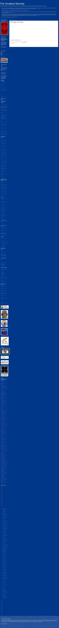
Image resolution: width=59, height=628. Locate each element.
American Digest (3, 391)
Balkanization (2, 213)
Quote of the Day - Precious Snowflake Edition (4, 521)
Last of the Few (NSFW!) (4, 425)
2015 (2, 494)
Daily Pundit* (2, 407)
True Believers (2, 250)
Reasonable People (3, 253)
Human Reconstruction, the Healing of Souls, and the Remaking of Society (4, 187)
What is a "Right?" (3, 82)
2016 (2, 493)
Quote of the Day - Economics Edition (4, 523)
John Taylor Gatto (3, 423)
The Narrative (2, 240)
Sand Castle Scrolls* (3, 442)
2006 (2, 610)
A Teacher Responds (3, 211)
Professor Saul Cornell (3, 75)
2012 (2, 498)
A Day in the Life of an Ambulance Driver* (3, 385)
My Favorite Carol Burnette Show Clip (5, 544)
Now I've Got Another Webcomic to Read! (5, 578)
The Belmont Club (3, 454)
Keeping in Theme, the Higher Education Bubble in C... (4, 575)
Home (34, 48)
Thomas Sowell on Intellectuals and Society (4, 566)
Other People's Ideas (4, 46)
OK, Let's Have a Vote (3, 177)
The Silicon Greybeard (3, 465)
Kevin (2, 53)
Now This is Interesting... (4, 537)
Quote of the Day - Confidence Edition (4, 527)
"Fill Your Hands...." (4, 589)
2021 (2, 487)
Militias (2, 120)
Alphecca (2, 390)
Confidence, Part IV (3, 195)
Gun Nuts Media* (3, 414)
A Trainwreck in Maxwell (4, 387)
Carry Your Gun (4, 594)
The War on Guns (3, 473)
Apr (2, 599)
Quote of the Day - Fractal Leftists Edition (4, 509)
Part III (1, 93)
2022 (2, 486)
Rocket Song (2, 440)
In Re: (2, 265)
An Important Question (3, 232)
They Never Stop (4, 244)
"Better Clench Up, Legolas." (4, 580)
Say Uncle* (2, 443)
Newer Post (11, 48)
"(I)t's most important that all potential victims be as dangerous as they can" (4, 110)
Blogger (31, 626)
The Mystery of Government (4, 155)
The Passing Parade (3, 464)
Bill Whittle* (2, 395)
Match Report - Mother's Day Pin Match (4, 558)
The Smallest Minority (12, 3)
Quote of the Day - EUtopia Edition (4, 531)
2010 (2, 605)
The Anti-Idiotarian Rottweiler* (3, 453)
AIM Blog (2, 389)
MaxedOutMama (39, 8)
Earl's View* (2, 409)
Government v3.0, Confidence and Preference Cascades (4, 303)
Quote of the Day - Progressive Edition (5, 546)
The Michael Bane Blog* (4, 463)
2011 (2, 604)
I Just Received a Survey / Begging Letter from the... (4, 573)
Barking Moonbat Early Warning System (3, 394)
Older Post (56, 48)
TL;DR (1, 300)
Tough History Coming (3, 256)
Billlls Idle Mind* (3, 396)
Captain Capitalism (3, 400)
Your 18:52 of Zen (4, 538)
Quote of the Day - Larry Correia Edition (4, 570)
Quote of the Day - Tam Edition (4, 564)
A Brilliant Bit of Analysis (4, 191)
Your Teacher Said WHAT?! (4, 553)
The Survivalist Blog (3, 466)
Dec (2, 499)
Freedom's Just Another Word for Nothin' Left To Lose (4, 298)
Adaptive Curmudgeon (3, 388)
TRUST (2, 129)
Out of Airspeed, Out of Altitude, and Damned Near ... (4, 514)
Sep (2, 502)
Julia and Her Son (4, 560)
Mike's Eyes (2, 427)
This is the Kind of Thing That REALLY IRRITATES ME (4, 278)
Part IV (2, 94)
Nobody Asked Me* (3, 430)
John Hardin (3, 52)
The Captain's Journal (3, 455)
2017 (2, 492)
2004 (2, 612)
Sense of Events (3, 444)
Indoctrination (2, 206)
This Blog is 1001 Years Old (4, 555)
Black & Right (2, 397)
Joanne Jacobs (3, 422)
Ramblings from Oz (3, 439)
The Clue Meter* (3, 456)
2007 (2, 609)
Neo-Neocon (2, 429)
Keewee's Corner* (3, 424)
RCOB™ (2, 203)
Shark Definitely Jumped (4, 542)
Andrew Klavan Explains (4, 562)
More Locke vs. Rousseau (4, 192)
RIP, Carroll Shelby (4, 559)
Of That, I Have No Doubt (4, 282)
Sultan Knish (38, 15)
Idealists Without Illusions (4, 174)
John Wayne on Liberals (4, 588)
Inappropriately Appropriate (4, 511)
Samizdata (2, 441)
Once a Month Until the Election (4, 517)
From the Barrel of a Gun (4, 412)
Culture (2, 259)
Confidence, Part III (3, 194)
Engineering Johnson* (3, 411)
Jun (2, 506)
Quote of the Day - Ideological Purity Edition (4, 540)
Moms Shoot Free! (4, 585)
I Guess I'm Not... (4, 158)
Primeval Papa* (3, 438)
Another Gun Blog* (3, 392)
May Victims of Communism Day (4, 596)
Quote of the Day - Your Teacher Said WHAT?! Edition (4, 535)
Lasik (2, 586)
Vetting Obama (4, 530)
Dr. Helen (2, 408)
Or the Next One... (4, 584)
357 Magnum (2, 382)
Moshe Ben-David (13, 12)
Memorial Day (4, 512)
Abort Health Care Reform (4, 189)
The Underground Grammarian (3, 469)
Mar (2, 600)
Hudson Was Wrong (3, 235)
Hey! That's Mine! (4, 516)
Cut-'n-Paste (2, 126)
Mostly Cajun (2, 428)
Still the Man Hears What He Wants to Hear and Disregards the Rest (4, 153)
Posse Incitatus (3, 437)
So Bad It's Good (4, 533)
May (3, 507)
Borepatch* (2, 399)
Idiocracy (3, 519)
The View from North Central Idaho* (3, 471)
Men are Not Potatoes (3, 426)
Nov (2, 500)
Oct (2, 501)
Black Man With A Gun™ (4, 398)
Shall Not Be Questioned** (4, 445)
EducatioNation (3, 410)
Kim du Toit (29, 10)
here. (2, 70)
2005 (2, 611)
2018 (2, 491)
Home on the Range (3, 381)
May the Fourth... (4, 581)
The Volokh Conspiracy (3, 472)
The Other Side (3, 128)
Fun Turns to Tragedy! (3, 413)
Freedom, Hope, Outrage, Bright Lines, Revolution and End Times (4, 134)
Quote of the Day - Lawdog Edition (4, 591)
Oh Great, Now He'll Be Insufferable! (4, 528)
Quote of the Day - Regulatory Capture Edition (5, 548)
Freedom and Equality (3, 171)
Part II (1, 86)
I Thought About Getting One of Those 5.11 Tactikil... (4, 551)
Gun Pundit (2, 415)
